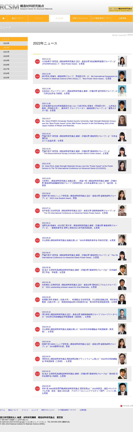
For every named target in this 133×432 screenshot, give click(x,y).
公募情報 (83, 410)
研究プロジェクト (48, 410)
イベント (25, 410)
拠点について (13, 410)
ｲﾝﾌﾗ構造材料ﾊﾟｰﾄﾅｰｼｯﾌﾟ (67, 410)
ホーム (114, 35)
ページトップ (127, 406)
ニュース (34, 410)
